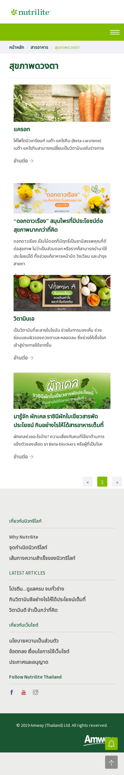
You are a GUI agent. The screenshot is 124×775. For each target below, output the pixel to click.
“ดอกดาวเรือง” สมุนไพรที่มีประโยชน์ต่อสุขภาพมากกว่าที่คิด (58, 225)
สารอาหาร (39, 47)
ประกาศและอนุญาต (28, 662)
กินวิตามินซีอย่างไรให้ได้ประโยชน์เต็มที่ (47, 599)
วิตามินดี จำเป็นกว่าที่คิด (33, 610)
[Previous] (87, 482)
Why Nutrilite (23, 537)
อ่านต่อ (21, 161)
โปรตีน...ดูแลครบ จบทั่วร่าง (36, 589)
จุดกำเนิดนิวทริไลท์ (28, 547)
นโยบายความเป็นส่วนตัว (34, 641)
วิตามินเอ (24, 318)
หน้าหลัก (16, 47)
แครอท (22, 129)
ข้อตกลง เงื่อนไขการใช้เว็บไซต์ (39, 651)
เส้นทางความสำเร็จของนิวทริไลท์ (42, 558)
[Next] (117, 482)
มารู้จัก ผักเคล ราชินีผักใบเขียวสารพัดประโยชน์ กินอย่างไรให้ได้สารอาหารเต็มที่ (59, 421)
